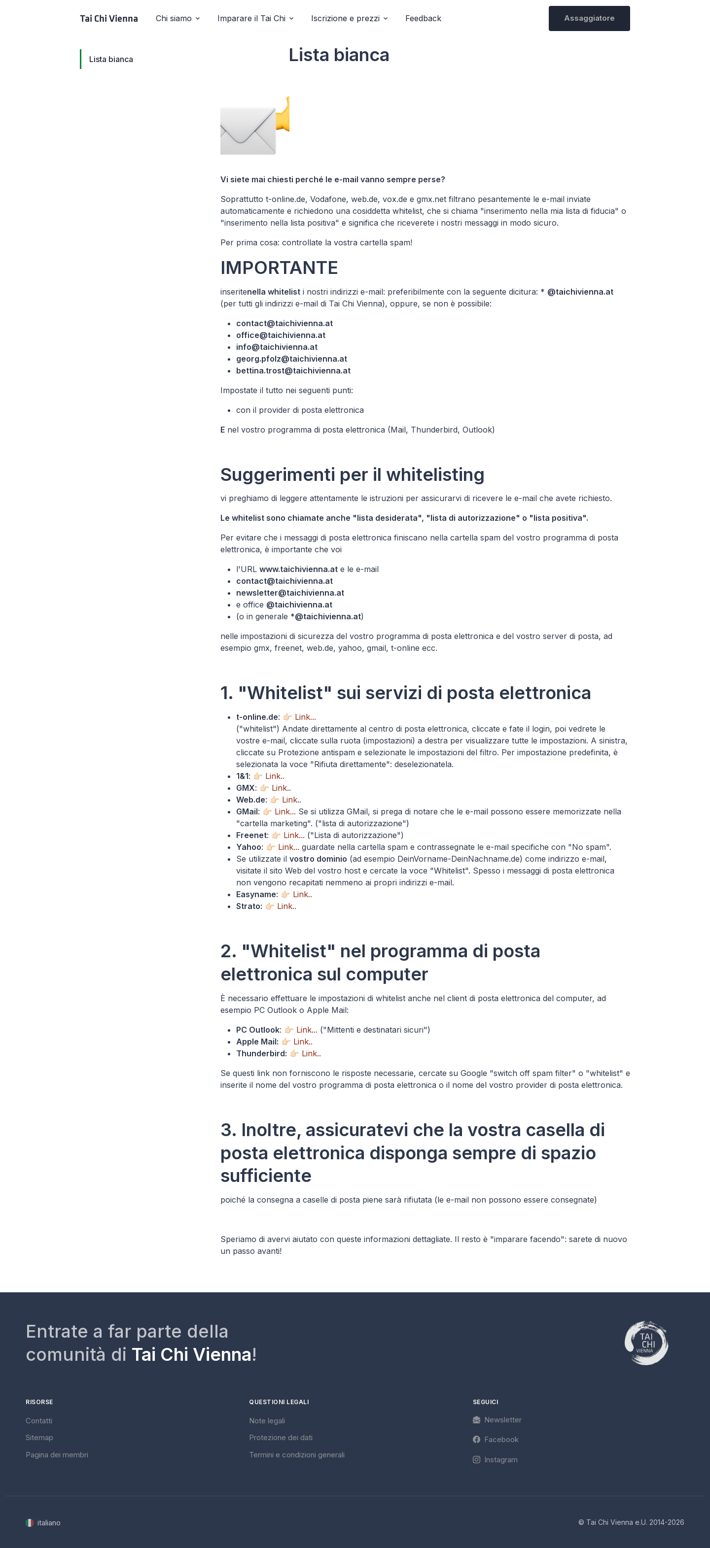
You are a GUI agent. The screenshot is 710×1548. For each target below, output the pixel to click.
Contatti (39, 1420)
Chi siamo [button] (174, 18)
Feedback (423, 18)
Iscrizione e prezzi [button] (345, 18)
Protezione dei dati (281, 1437)
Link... (305, 717)
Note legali (267, 1420)
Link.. (274, 776)
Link (279, 788)
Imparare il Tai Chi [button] (251, 18)
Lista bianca (111, 59)
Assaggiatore (589, 18)
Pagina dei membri (57, 1454)
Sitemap (39, 1437)
